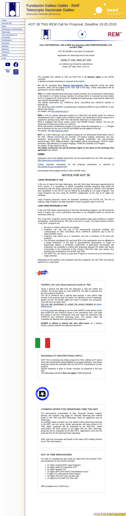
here (48, 420)
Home (4, 20)
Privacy (98, 515)
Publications (7, 40)
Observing (6, 32)
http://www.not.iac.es (58, 146)
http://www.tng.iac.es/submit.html (51, 160)
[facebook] (16, 65)
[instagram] (16, 71)
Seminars (6, 43)
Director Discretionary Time (76, 85)
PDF (110, 515)
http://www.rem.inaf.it (59, 131)
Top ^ (123, 515)
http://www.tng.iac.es (59, 111)
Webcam (5, 49)
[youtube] (8, 65)
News (4, 26)
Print (104, 515)
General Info (7, 23)
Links (4, 58)
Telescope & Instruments (12, 29)
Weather (5, 46)
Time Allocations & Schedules (9, 36)
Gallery (4, 55)
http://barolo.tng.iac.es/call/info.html (52, 167)
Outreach (5, 52)
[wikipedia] (8, 71)
